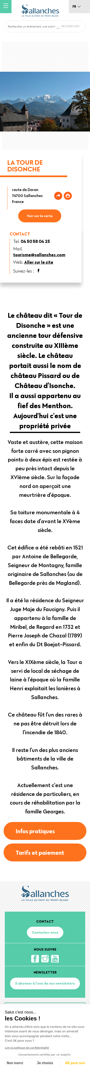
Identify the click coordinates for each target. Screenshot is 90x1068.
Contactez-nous (45, 932)
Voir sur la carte (40, 216)
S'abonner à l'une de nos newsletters (45, 983)
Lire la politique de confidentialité (27, 1047)
